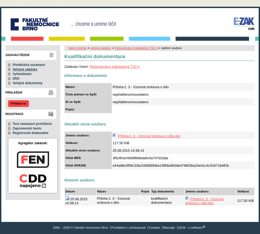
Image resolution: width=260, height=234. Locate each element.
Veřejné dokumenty (27, 83)
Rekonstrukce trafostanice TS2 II (136, 48)
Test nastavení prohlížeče (32, 124)
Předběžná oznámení (29, 65)
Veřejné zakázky (25, 69)
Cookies (154, 227)
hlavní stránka (77, 48)
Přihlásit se (18, 103)
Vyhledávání (22, 74)
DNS (16, 78)
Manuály (169, 227)
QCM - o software (190, 227)
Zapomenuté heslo (27, 128)
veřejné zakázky (100, 48)
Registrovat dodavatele (31, 133)
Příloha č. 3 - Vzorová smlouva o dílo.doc (149, 136)
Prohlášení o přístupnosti (129, 227)
